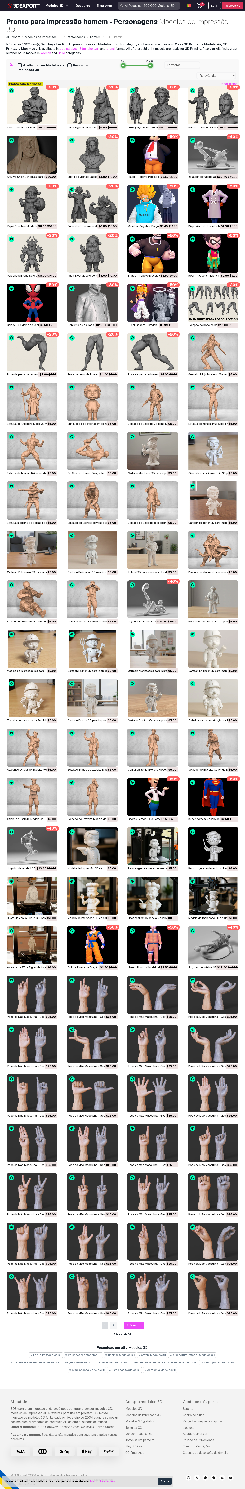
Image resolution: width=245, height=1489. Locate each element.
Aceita (164, 1481)
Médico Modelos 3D (182, 1362)
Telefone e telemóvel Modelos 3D (35, 1362)
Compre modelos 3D (143, 1401)
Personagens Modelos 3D (83, 1355)
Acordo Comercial (195, 1434)
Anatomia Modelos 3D (160, 1370)
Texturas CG (133, 1428)
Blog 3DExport (135, 1446)
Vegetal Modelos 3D (77, 1362)
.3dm (82, 49)
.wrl (96, 49)
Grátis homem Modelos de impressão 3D (41, 67)
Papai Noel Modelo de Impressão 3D (29, 226)
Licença (188, 1428)
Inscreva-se (232, 5)
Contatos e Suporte (200, 1401)
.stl (68, 49)
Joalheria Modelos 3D (111, 1362)
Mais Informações (102, 1481)
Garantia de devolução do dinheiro (206, 1453)
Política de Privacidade (198, 1440)
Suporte (188, 1409)
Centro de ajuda (193, 1415)
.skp (90, 49)
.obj (61, 49)
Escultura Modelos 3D (46, 1355)
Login (214, 5)
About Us (19, 1401)
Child (61, 53)
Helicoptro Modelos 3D (217, 1362)
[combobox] (182, 65)
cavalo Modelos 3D (152, 1355)
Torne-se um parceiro (139, 1440)
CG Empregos (134, 1453)
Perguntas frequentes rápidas (203, 1421)
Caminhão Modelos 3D (125, 1370)
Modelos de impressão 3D (143, 1415)
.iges (74, 49)
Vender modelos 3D (139, 1434)
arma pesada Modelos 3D (87, 1370)
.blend (110, 49)
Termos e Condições (197, 1446)
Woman (45, 53)
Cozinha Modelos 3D (120, 1355)
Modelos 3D (133, 1409)
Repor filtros (228, 84)
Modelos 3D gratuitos (140, 1421)
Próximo (134, 1325)
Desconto (77, 65)
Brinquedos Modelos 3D (147, 1362)
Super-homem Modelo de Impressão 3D (212, 819)
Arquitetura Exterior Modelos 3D (192, 1355)
